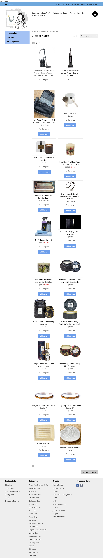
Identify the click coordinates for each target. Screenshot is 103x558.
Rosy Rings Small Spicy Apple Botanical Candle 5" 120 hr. (69, 163)
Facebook (77, 485)
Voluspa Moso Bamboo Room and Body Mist (43, 365)
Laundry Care (33, 526)
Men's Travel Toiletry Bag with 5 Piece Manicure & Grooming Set (43, 121)
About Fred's (45, 13)
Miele (54, 501)
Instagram (81, 485)
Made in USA (33, 552)
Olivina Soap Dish (43, 443)
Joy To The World (59, 510)
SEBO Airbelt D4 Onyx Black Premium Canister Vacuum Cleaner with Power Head (44, 73)
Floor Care (32, 510)
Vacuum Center (34, 488)
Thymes (55, 491)
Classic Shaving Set (70, 113)
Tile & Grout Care (35, 507)
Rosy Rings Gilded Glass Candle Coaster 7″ (43, 407)
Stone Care (33, 514)
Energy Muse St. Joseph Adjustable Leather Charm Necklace (69, 196)
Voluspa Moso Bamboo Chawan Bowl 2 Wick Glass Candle (69, 281)
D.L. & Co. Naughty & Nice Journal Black (69, 233)
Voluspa (55, 507)
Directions (35, 13)
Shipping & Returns (38, 15)
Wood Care (33, 517)
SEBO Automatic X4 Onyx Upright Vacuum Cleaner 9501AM (70, 73)
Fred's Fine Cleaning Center (38, 485)
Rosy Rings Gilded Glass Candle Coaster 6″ (69, 407)
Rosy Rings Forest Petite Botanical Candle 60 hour (44, 281)
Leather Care (33, 533)
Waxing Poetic (58, 485)
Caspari (55, 514)
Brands (31, 546)
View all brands (59, 516)
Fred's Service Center (60, 13)
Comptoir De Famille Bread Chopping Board (43, 197)
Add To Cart (44, 134)
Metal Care (33, 520)
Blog (83, 13)
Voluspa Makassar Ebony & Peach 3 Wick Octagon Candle (69, 323)
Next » (39, 43)
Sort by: (75, 36)
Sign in (83, 4)
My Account (75, 4)
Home (34, 32)
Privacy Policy (75, 13)
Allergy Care (33, 491)
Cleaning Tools (34, 542)
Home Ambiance (35, 494)
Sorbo (55, 498)
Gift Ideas (42, 32)
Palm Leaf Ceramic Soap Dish (69, 448)
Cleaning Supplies (35, 539)
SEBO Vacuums (58, 488)
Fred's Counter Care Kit (43, 240)
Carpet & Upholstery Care (38, 530)
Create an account (92, 4)
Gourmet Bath (34, 498)
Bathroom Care (34, 501)
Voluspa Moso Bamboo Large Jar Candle (43, 323)
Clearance (32, 555)
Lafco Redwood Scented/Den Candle (43, 159)
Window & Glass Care (36, 523)
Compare (45, 80)
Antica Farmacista (59, 504)
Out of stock (44, 172)
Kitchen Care (33, 504)
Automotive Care (35, 536)
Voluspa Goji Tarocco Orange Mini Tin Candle (69, 365)
